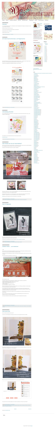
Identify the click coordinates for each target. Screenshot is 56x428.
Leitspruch (35, 119)
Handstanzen (35, 100)
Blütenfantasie (35, 79)
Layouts (35, 118)
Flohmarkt (4, 24)
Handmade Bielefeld (36, 99)
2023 (45, 42)
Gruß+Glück (35, 98)
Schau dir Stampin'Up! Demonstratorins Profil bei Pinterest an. (37, 69)
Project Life (35, 130)
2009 (45, 59)
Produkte (35, 129)
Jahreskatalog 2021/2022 (7, 111)
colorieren (35, 82)
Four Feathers (35, 91)
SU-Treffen (35, 146)
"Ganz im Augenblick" (19, 239)
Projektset (35, 131)
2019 (45, 49)
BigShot (35, 77)
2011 (45, 57)
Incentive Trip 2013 (36, 107)
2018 (45, 50)
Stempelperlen (35, 145)
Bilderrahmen (35, 78)
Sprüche (35, 141)
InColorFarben (35, 108)
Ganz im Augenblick (6, 204)
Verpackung (35, 156)
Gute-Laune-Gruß (6, 311)
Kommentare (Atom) (7, 410)
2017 (45, 51)
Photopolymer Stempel (36, 128)
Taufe (34, 148)
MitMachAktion (36, 121)
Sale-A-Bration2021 (24, 199)
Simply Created (36, 140)
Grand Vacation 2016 (36, 97)
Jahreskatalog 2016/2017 (37, 112)
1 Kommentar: (11, 34)
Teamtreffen (35, 149)
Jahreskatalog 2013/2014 (37, 109)
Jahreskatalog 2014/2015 (37, 110)
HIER (3, 196)
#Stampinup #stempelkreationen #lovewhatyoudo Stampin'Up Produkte (11, 199)
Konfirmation (35, 116)
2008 (45, 60)
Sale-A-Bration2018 (36, 138)
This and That (35, 151)
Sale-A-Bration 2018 (36, 137)
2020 (45, 48)
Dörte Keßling (40, 23)
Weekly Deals (35, 158)
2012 (45, 56)
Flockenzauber (36, 88)
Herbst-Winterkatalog (36, 102)
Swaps (35, 147)
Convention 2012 (36, 83)
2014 (45, 54)
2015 (45, 53)
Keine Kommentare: (12, 107)
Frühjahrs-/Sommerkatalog (37, 92)
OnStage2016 (35, 126)
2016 (45, 52)
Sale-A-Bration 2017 (36, 136)
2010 (45, 58)
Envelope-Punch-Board (37, 87)
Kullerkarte (35, 117)
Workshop (4, 306)
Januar (46, 43)
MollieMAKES (35, 122)
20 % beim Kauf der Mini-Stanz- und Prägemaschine (13, 38)
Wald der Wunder (36, 157)
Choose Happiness (36, 81)
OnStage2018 (35, 127)
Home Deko (35, 106)
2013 (45, 55)
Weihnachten (35, 159)
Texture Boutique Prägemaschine (38, 150)
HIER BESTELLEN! (4, 137)
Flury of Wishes (36, 90)
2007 (45, 61)
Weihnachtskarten (36, 160)
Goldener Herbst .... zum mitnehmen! (10, 246)
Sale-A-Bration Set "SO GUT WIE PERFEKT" (12, 143)
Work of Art (35, 161)
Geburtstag (21, 199)
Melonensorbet (36, 120)
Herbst (35, 101)
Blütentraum (35, 80)
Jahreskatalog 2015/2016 (37, 111)
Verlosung (35, 155)
